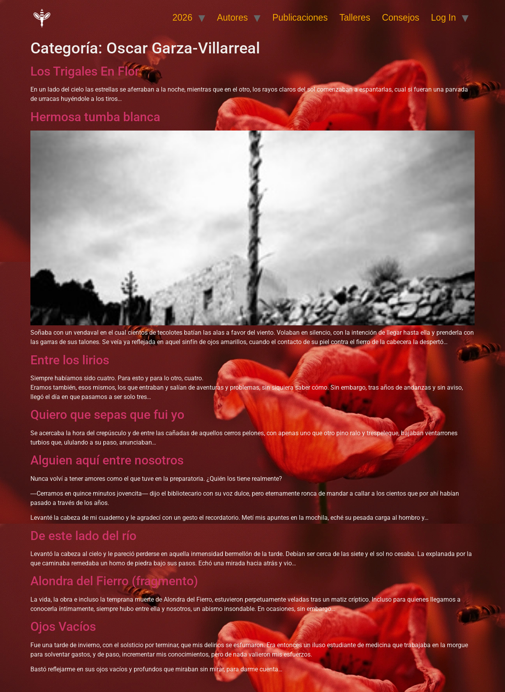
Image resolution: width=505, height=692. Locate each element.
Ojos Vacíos (63, 626)
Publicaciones (300, 17)
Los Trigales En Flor (84, 71)
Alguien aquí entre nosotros (107, 460)
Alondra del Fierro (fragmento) (114, 581)
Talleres (354, 17)
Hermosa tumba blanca (95, 116)
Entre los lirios (69, 360)
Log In (443, 17)
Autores (232, 17)
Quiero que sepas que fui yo (107, 414)
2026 (182, 17)
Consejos (400, 17)
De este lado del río (83, 535)
